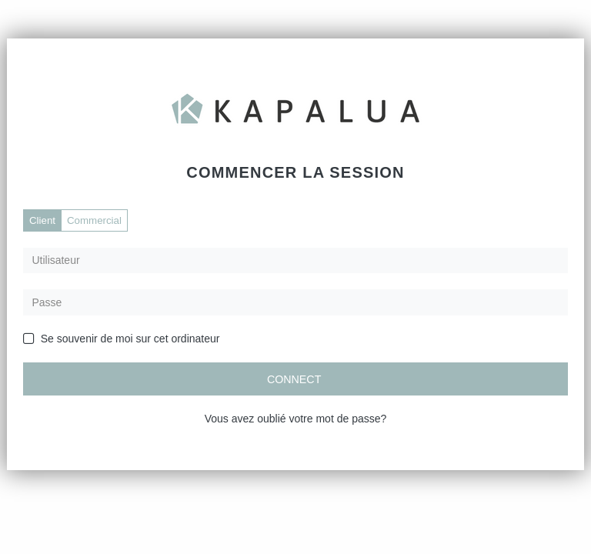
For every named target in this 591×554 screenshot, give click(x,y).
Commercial (94, 220)
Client (42, 220)
